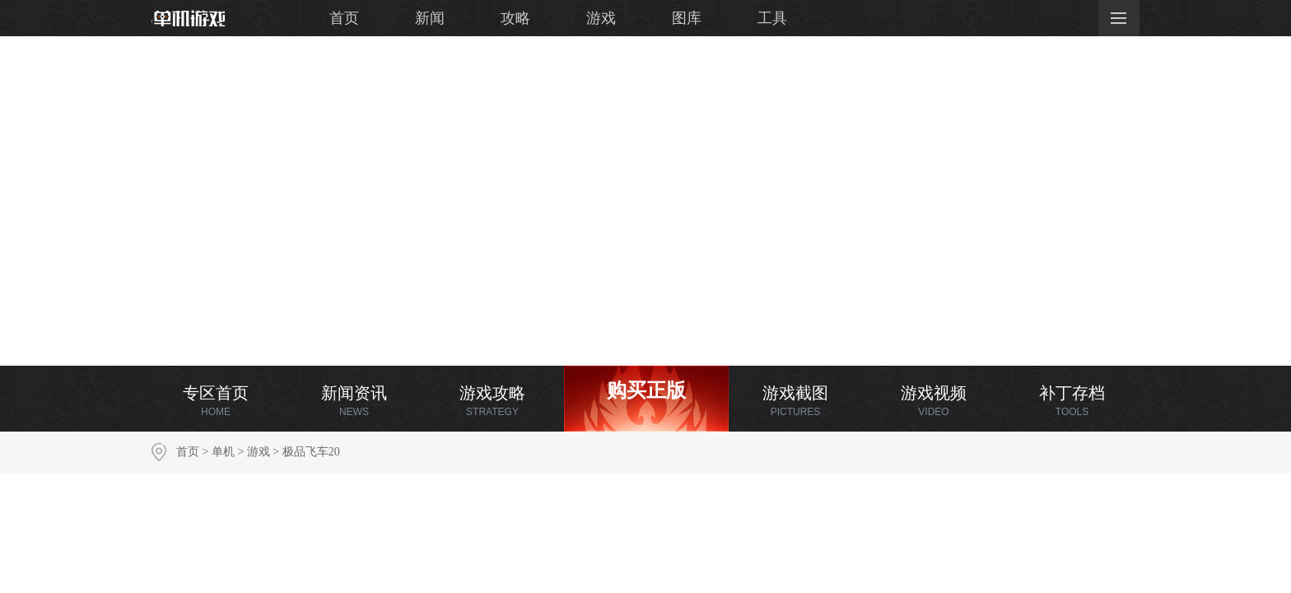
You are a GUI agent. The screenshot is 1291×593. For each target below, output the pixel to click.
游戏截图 (795, 401)
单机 (223, 452)
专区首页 (215, 401)
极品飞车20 (311, 452)
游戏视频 (933, 401)
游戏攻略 (492, 401)
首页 (344, 18)
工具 (772, 18)
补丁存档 (1072, 401)
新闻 (430, 18)
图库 (686, 18)
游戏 (601, 18)
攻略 (515, 18)
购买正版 (646, 390)
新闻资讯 (354, 401)
